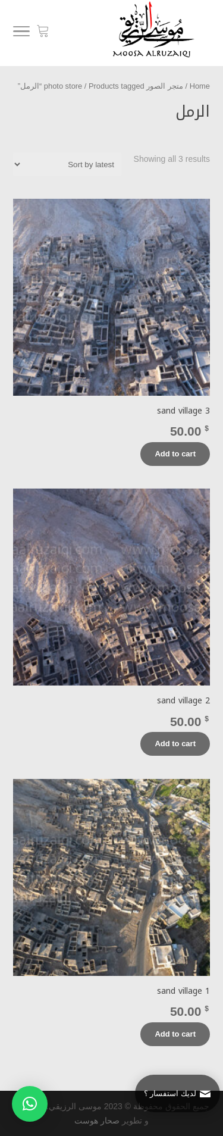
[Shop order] (67, 164)
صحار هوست (97, 1120)
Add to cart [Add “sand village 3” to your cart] (175, 453)
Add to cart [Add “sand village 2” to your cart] (175, 743)
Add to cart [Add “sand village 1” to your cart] (175, 1033)
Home (200, 86)
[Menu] (21, 33)
